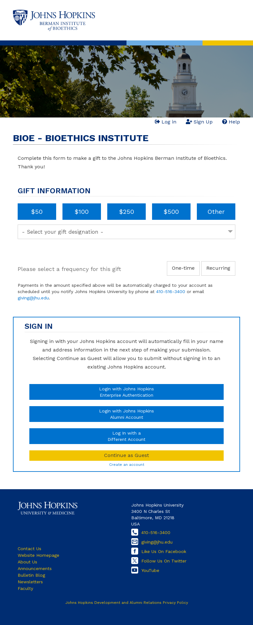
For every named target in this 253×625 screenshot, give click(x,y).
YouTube (150, 570)
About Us (27, 561)
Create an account (126, 464)
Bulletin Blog (31, 575)
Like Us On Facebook (163, 551)
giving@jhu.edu (33, 297)
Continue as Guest (126, 455)
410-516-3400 (170, 291)
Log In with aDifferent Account (126, 436)
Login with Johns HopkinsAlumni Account (126, 414)
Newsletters (30, 581)
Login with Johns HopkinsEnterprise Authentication (126, 392)
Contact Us (29, 548)
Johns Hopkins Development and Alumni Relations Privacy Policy (126, 602)
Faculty (25, 588)
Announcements (35, 568)
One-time (183, 268)
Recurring (218, 268)
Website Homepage (38, 555)
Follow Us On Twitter (163, 560)
